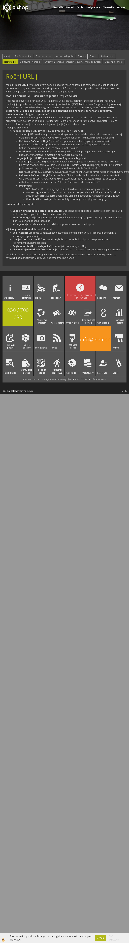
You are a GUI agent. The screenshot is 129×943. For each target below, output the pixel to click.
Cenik (80, 7)
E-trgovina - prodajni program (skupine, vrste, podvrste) (73, 61)
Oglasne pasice (43, 56)
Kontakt (121, 7)
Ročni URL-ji (10, 61)
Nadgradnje (93, 7)
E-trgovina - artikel (114, 61)
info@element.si (95, 338)
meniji (7, 56)
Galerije (82, 56)
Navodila (58, 7)
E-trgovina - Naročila (30, 61)
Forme (93, 56)
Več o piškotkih (114, 938)
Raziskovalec (107, 56)
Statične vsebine (23, 56)
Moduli (70, 7)
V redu (100, 937)
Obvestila (108, 7)
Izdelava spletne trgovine (14, 389)
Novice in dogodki (65, 56)
